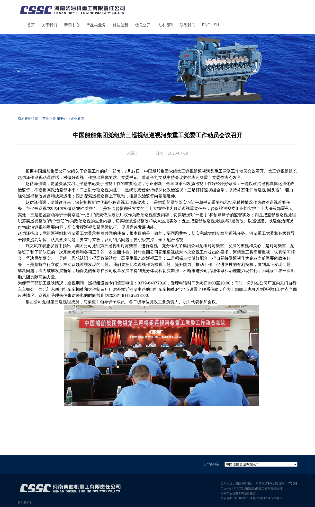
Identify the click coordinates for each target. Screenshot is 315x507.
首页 (31, 25)
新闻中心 (72, 25)
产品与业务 (96, 25)
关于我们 (49, 25)
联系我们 (187, 25)
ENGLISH (210, 25)
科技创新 (120, 25)
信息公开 (143, 25)
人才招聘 (165, 25)
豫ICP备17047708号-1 (267, 498)
